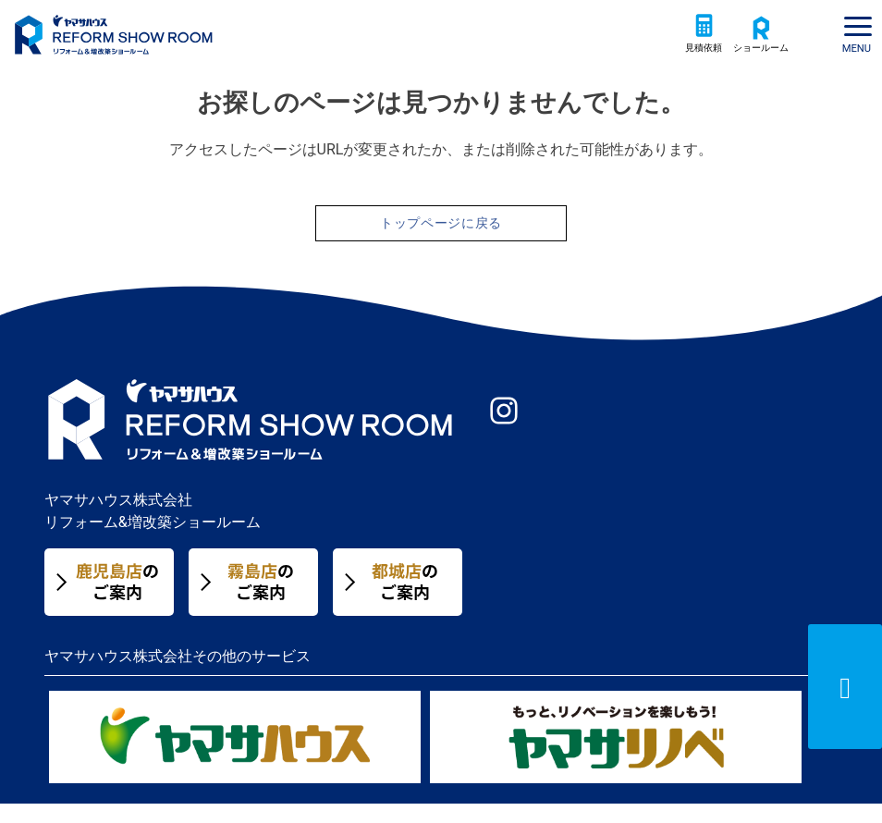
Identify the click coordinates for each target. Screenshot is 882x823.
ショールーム (755, 63)
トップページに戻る (441, 241)
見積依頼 (688, 63)
